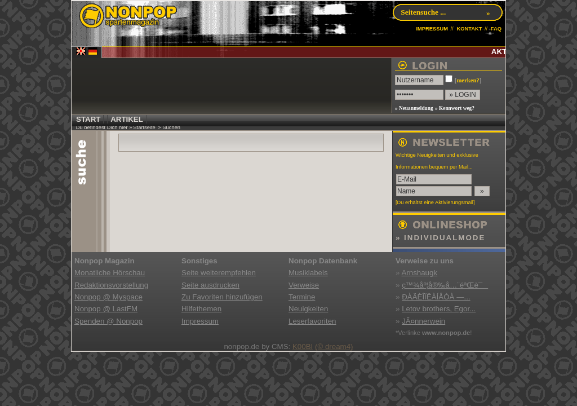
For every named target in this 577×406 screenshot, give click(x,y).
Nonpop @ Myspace (108, 297)
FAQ (496, 29)
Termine (301, 297)
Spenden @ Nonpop (108, 321)
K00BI (302, 346)
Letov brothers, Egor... (439, 308)
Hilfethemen (201, 308)
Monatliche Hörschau (109, 272)
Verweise (303, 285)
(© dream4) (334, 346)
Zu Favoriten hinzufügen (222, 297)
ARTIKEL (126, 119)
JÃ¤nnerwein (423, 321)
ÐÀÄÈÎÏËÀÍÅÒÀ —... (436, 297)
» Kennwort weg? (454, 108)
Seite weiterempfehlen (218, 272)
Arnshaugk (419, 272)
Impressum (200, 321)
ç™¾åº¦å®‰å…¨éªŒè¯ (445, 285)
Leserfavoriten (312, 321)
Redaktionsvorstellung (111, 285)
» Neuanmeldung (414, 108)
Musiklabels (308, 272)
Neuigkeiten (308, 308)
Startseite (144, 127)
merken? (467, 80)
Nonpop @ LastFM (105, 308)
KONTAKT (469, 29)
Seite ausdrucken (210, 285)
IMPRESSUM (432, 29)
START (88, 119)
